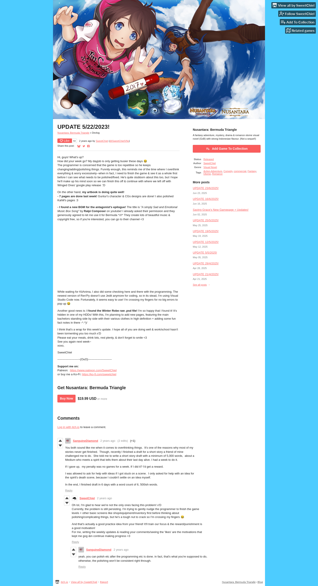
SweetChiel (102, 141)
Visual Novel (210, 167)
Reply (68, 490)
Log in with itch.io (68, 427)
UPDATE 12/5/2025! (206, 242)
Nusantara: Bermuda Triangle (73, 132)
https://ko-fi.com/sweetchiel (99, 374)
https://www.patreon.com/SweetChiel (93, 370)
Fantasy (252, 171)
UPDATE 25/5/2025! (206, 220)
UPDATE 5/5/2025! (205, 252)
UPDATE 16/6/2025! (206, 199)
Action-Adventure (212, 171)
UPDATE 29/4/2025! (206, 263)
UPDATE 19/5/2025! (206, 231)
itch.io (64, 582)
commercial (240, 171)
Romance (217, 174)
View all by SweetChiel (84, 582)
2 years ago (107, 440)
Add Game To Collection (227, 149)
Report (104, 582)
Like (65, 140)
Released (208, 159)
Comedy (227, 171)
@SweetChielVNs (119, 141)
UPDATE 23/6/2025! (206, 188)
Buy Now (66, 398)
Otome (207, 174)
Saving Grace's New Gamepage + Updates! (220, 209)
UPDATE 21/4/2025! (206, 274)
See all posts (200, 284)
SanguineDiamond (85, 440)
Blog (260, 582)
